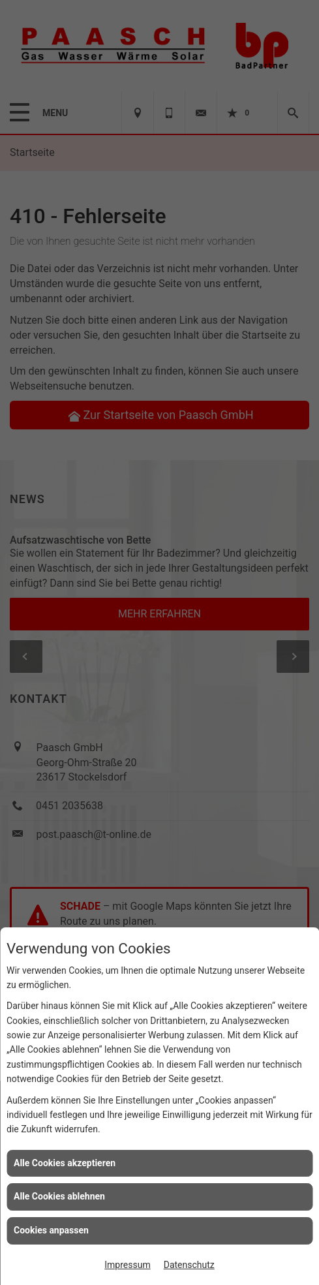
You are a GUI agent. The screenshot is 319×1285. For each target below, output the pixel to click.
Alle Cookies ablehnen (59, 1196)
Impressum (127, 1265)
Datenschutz (189, 1265)
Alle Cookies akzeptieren (64, 1163)
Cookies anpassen (51, 1230)
